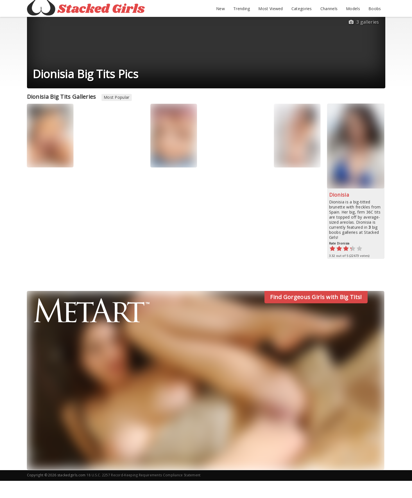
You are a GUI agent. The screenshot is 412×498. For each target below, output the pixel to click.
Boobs (374, 8)
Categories (301, 8)
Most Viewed (270, 8)
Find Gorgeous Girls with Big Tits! (316, 297)
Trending (241, 8)
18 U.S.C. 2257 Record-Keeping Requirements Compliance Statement (144, 475)
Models (353, 8)
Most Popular (117, 97)
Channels (329, 8)
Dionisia (339, 194)
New (220, 8)
